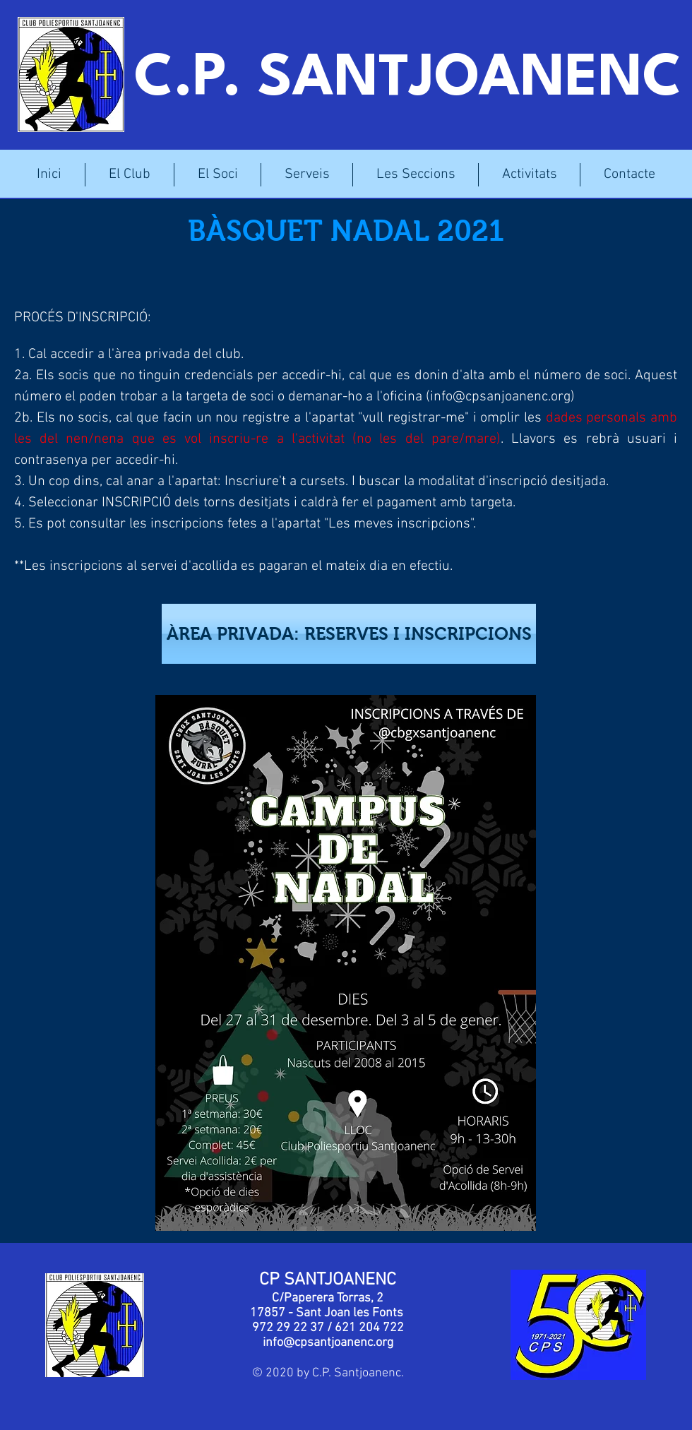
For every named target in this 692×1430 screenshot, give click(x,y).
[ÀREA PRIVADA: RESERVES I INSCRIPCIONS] (349, 634)
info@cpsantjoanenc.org (328, 1342)
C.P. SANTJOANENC (408, 80)
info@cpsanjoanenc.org (500, 396)
